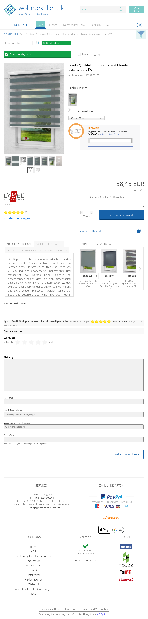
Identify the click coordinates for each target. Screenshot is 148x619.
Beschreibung (53, 43)
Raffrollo (96, 25)
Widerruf (33, 584)
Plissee (53, 25)
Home (33, 546)
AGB (33, 551)
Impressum (33, 561)
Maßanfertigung (91, 54)
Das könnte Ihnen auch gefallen (96, 244)
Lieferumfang (27, 250)
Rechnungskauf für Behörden (34, 556)
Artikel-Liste (14, 43)
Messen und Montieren (53, 250)
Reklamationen (34, 579)
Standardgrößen (21, 54)
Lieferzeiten (34, 575)
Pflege (11, 250)
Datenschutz (33, 565)
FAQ (33, 593)
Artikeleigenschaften (49, 244)
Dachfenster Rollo (74, 25)
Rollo (40, 26)
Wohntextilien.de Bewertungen (33, 589)
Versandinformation (85, 560)
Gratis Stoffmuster (91, 231)
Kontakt (33, 570)
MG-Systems (102, 614)
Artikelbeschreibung (19, 244)
